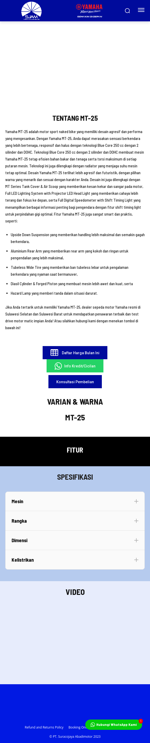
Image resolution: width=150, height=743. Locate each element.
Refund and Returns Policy (44, 727)
